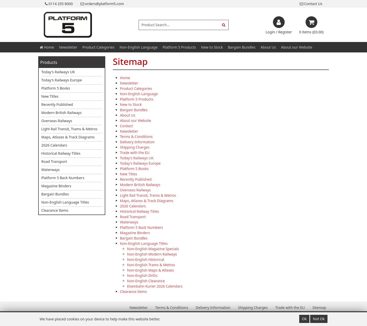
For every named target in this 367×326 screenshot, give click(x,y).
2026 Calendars (54, 145)
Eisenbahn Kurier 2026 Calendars (155, 286)
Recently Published (57, 104)
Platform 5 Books (55, 88)
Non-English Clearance (146, 280)
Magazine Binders (56, 185)
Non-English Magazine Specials (153, 248)
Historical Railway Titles (61, 153)
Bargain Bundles (241, 47)
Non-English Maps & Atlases (150, 270)
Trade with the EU (135, 152)
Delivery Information (137, 141)
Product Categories (98, 47)
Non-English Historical (145, 259)
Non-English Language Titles (65, 202)
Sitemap (319, 307)
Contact (126, 125)
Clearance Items (54, 210)
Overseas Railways (56, 120)
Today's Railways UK (58, 71)
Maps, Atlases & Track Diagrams (68, 137)
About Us (268, 47)
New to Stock (212, 47)
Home (47, 47)
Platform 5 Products (179, 47)
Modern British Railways (61, 112)
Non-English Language (139, 47)
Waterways (50, 169)
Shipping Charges (135, 147)
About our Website (296, 47)
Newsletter (68, 47)
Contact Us (311, 3)
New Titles (50, 96)
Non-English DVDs (142, 275)
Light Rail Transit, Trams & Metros (69, 128)
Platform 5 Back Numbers (62, 177)
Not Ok (319, 318)
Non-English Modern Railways (152, 254)
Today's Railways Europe (61, 80)
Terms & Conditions (136, 136)
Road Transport (54, 161)
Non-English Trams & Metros (151, 264)
